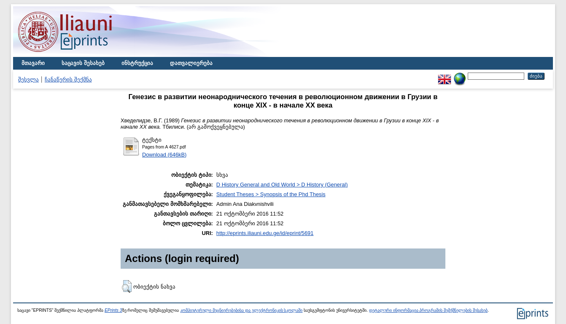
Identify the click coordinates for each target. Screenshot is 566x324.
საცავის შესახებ (83, 63)
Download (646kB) (164, 154)
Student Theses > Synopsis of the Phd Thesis (271, 194)
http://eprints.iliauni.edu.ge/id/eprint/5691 (265, 233)
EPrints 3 (113, 310)
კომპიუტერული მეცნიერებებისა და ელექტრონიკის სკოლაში (241, 310)
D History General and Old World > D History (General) (282, 184)
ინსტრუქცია (137, 63)
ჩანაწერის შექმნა (68, 79)
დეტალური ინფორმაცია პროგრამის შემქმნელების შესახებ (428, 310)
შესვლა (28, 79)
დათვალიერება (191, 63)
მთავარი (33, 63)
